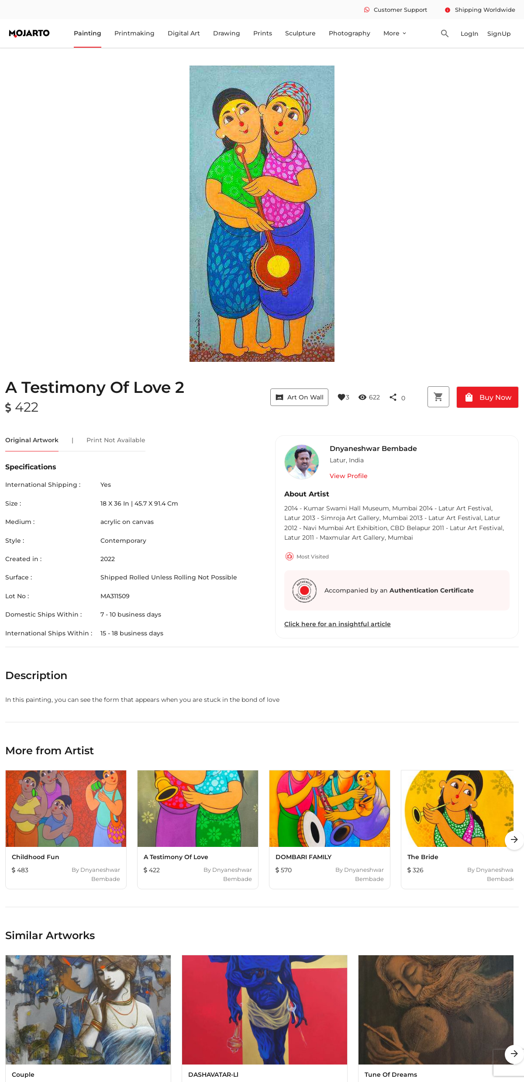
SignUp (499, 34)
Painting (87, 33)
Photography (349, 33)
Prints (262, 33)
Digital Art (184, 33)
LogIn (470, 34)
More (395, 33)
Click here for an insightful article (337, 624)
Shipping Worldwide (480, 9)
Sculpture (300, 33)
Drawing (226, 33)
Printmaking (134, 33)
